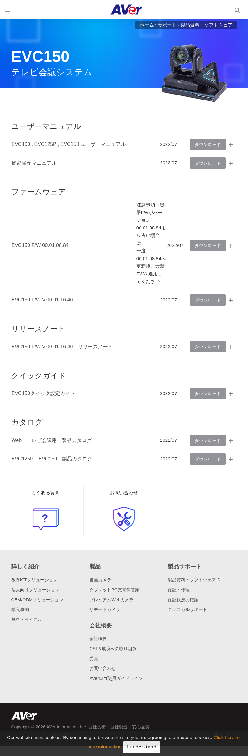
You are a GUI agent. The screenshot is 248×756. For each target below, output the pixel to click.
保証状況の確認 (183, 599)
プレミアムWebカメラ (111, 599)
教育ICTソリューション (34, 579)
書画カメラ (100, 579)
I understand (141, 748)
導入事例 (20, 609)
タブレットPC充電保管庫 (114, 589)
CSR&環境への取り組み (113, 648)
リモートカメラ (104, 609)
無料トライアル (26, 619)
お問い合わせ (102, 668)
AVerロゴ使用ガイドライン (115, 678)
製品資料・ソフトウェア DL (195, 579)
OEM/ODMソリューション (37, 599)
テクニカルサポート (187, 609)
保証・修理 (179, 589)
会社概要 (98, 638)
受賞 (93, 658)
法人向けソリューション (35, 589)
